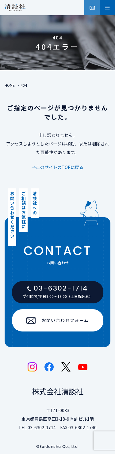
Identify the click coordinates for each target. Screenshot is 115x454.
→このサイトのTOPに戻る (57, 167)
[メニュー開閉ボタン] (107, 7)
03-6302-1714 (42, 427)
